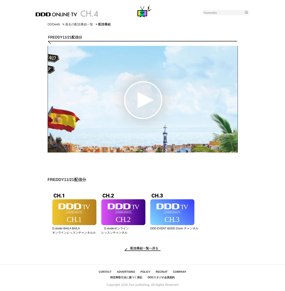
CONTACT (105, 271)
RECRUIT (161, 271)
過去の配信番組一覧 (79, 24)
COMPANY (179, 271)
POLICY (145, 271)
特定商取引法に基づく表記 (126, 277)
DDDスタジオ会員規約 (161, 277)
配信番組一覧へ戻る (144, 248)
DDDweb (54, 24)
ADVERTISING (126, 271)
